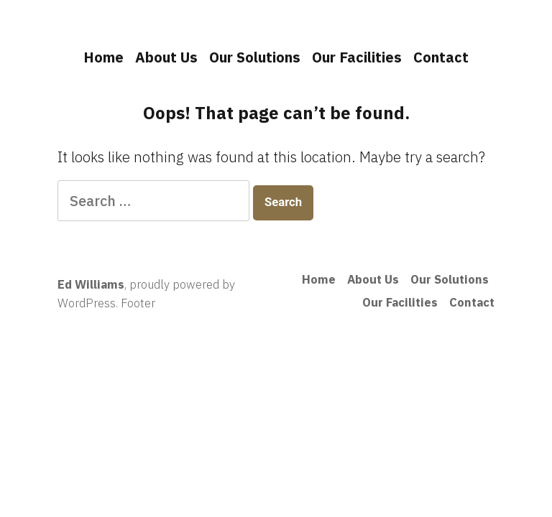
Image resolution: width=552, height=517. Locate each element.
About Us (166, 57)
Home (103, 57)
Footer (138, 303)
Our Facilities (357, 57)
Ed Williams (91, 284)
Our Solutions (254, 57)
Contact (441, 57)
